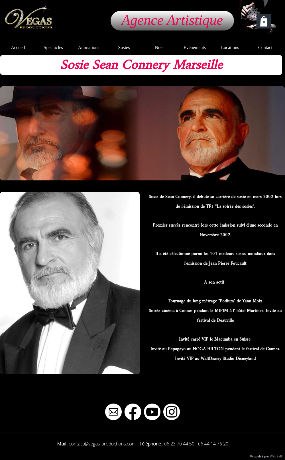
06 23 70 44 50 (179, 444)
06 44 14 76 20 (213, 444)
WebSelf (276, 456)
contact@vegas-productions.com (102, 444)
